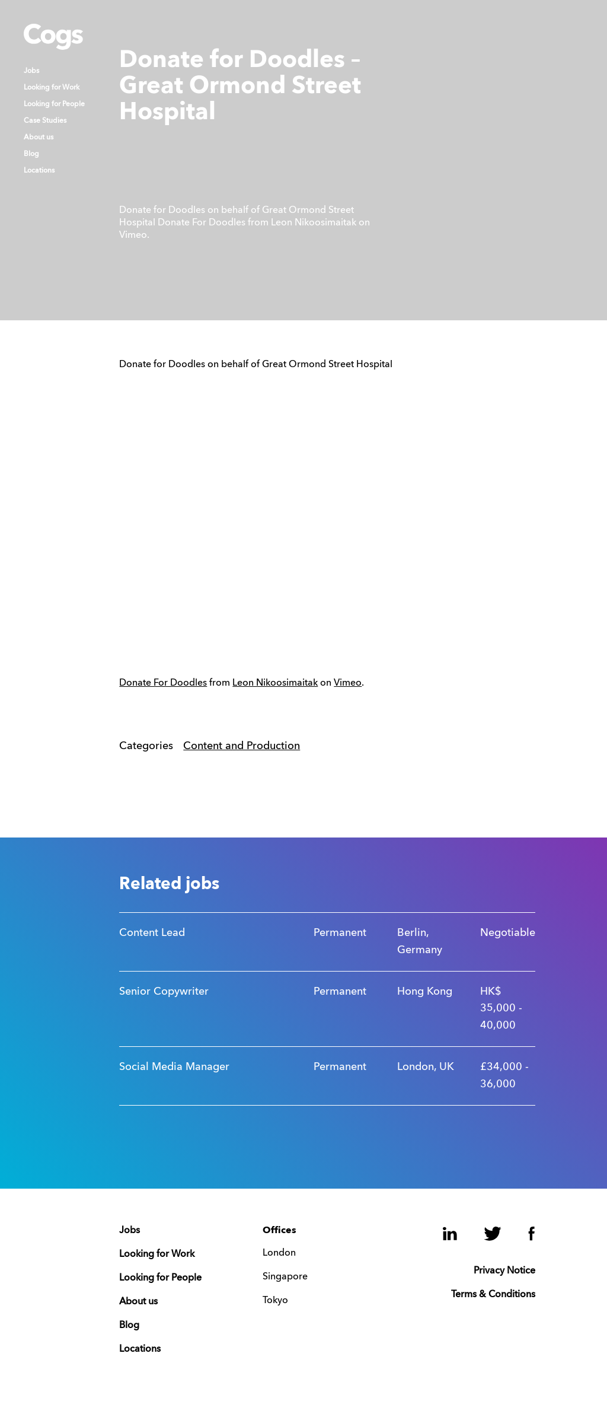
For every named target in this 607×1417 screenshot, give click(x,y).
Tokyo (275, 1300)
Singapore (285, 1277)
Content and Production (241, 746)
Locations (39, 170)
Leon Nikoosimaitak (275, 683)
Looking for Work (51, 87)
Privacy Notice (504, 1271)
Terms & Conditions (493, 1295)
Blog (31, 154)
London (279, 1253)
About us (38, 137)
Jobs (31, 71)
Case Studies (45, 121)
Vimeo (348, 683)
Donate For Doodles (163, 683)
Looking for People (54, 104)
